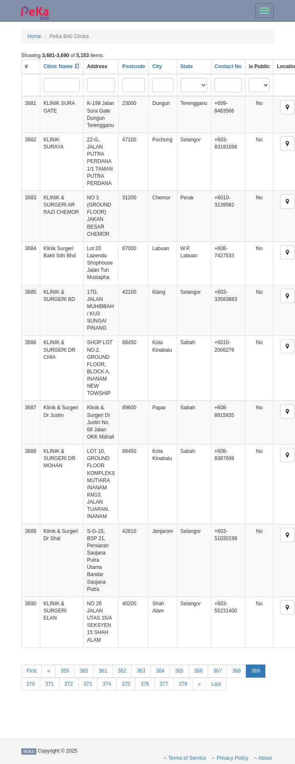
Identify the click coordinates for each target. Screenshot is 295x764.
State (187, 66)
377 (164, 684)
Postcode (133, 66)
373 (87, 684)
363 (141, 671)
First (31, 671)
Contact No (228, 66)
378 (183, 684)
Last (216, 684)
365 (179, 671)
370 (30, 684)
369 (255, 671)
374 (107, 684)
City (157, 66)
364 (160, 671)
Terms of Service (185, 758)
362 (122, 671)
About (263, 758)
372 (68, 684)
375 (126, 684)
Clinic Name (58, 66)
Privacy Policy (230, 758)
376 (145, 684)
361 (103, 671)
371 (49, 684)
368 (236, 671)
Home (34, 36)
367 (217, 671)
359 (65, 671)
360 (84, 671)
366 (198, 671)
